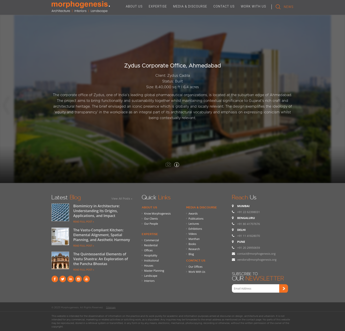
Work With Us (197, 272)
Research (194, 249)
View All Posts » (121, 198)
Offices (148, 250)
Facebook (54, 279)
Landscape (150, 276)
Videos (193, 234)
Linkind (70, 279)
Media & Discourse (201, 207)
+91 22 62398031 (248, 212)
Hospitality (150, 255)
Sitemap (111, 307)
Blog (191, 254)
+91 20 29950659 (248, 248)
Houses (148, 265)
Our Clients (151, 219)
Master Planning (154, 271)
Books (192, 244)
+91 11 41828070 (248, 236)
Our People (151, 224)
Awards (193, 213)
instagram (78, 279)
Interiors (149, 281)
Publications (196, 219)
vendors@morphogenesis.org (257, 260)
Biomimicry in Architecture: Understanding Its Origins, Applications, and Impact (96, 211)
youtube (86, 279)
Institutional (151, 260)
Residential (151, 245)
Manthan (194, 239)
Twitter (62, 279)
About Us (149, 207)
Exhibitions (195, 229)
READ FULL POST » (83, 221)
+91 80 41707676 (248, 224)
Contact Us (195, 260)
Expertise (150, 234)
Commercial (151, 240)
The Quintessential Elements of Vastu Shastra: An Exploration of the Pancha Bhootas (100, 259)
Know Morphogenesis (157, 213)
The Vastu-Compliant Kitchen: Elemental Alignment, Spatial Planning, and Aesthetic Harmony (101, 235)
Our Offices (195, 267)
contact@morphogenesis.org (256, 254)
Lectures (194, 224)
